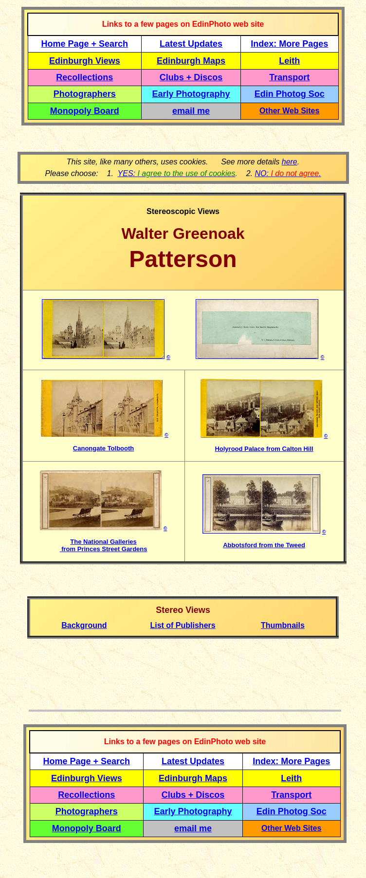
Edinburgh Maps (191, 61)
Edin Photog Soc (290, 94)
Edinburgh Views (84, 61)
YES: (177, 173)
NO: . (288, 173)
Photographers (85, 94)
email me (191, 111)
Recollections (84, 77)
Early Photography (191, 94)
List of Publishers (182, 625)
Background (84, 625)
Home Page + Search (84, 44)
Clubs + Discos (191, 77)
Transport (289, 77)
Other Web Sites (289, 111)
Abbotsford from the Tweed (264, 545)
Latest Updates (191, 44)
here (289, 162)
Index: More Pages (289, 44)
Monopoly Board (84, 111)
